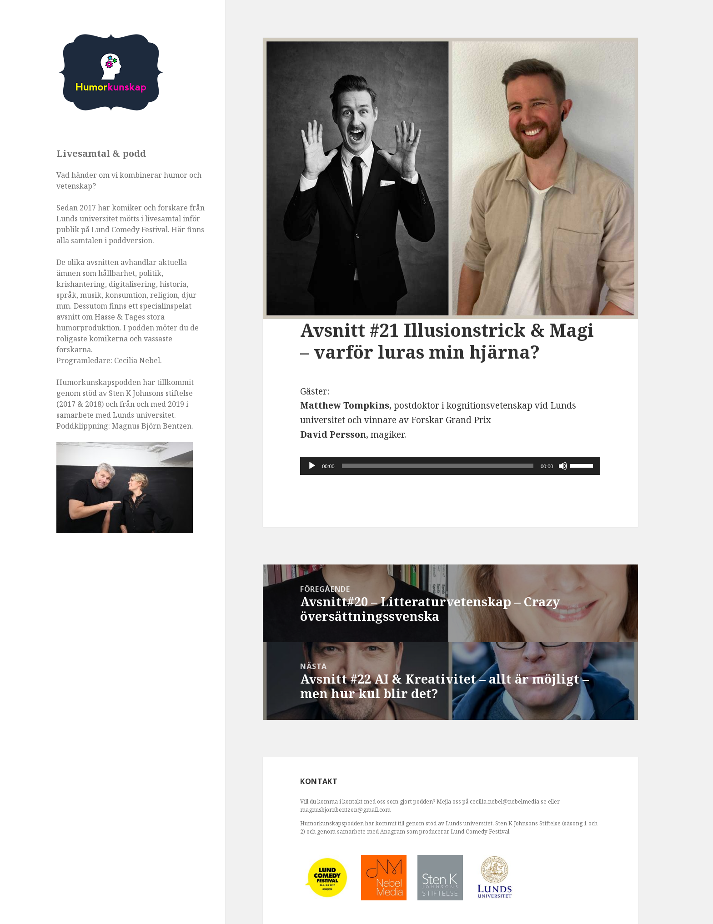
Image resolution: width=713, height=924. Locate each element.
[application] (450, 466)
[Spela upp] (311, 465)
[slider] (437, 466)
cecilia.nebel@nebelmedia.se (508, 801)
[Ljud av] (562, 465)
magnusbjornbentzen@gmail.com (345, 810)
